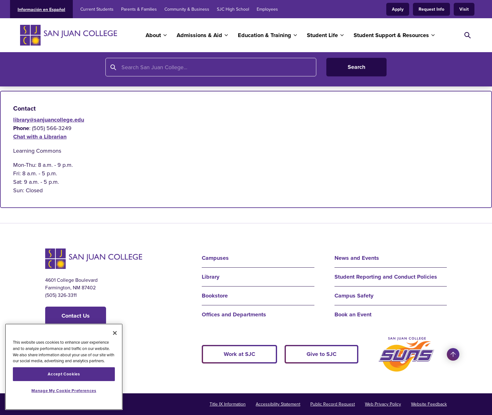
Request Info (431, 9)
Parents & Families (139, 9)
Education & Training (264, 35)
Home (53, 71)
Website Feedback (429, 404)
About (153, 35)
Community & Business (186, 9)
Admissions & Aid (199, 35)
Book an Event (353, 314)
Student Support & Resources (391, 35)
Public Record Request (332, 404)
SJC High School (233, 9)
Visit (464, 9)
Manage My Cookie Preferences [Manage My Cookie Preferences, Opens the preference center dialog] (63, 391)
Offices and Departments (234, 314)
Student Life (322, 35)
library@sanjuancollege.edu (48, 120)
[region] (64, 367)
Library (77, 71)
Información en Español (41, 9)
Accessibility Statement (278, 404)
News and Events (356, 258)
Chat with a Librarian (40, 137)
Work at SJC (239, 354)
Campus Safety (353, 296)
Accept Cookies (64, 374)
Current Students (97, 9)
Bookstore (215, 296)
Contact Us (76, 316)
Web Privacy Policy (383, 404)
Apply (398, 9)
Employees (267, 9)
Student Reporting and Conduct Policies (385, 277)
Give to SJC (321, 354)
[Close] (115, 333)
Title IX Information (228, 404)
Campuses (215, 258)
